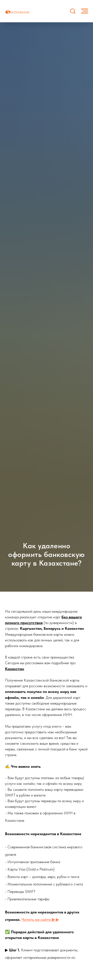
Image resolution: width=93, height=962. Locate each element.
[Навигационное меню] (84, 11)
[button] (73, 11)
